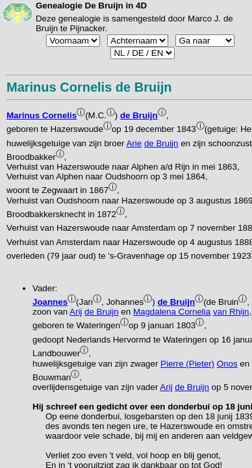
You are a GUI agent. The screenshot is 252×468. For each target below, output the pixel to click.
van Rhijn (231, 312)
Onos (227, 364)
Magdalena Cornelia (171, 312)
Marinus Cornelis (41, 115)
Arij (75, 312)
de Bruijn (139, 115)
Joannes (50, 302)
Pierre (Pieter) (187, 364)
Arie (134, 143)
